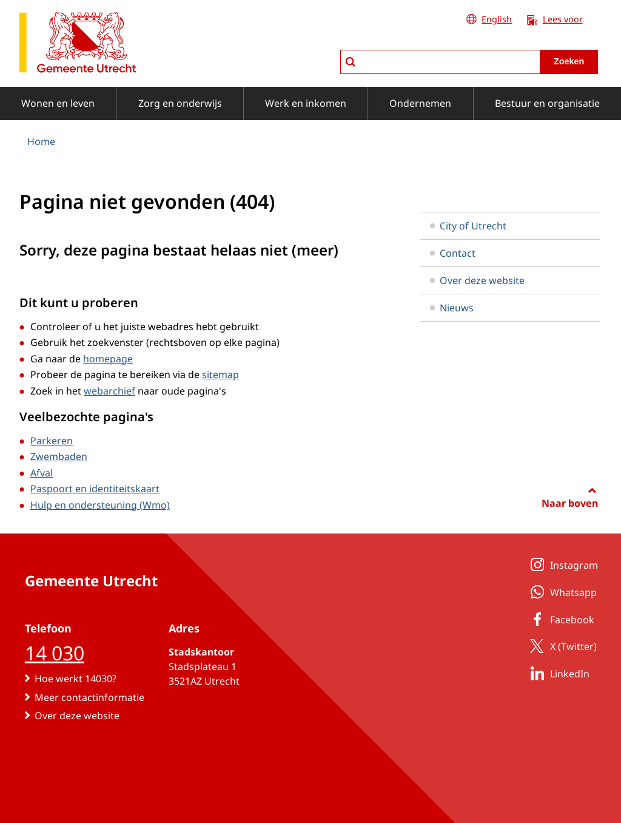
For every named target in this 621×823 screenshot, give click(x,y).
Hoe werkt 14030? (75, 678)
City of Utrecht (468, 225)
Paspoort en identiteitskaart (94, 488)
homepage (108, 358)
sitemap (220, 374)
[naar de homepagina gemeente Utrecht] (77, 44)
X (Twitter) (561, 645)
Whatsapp (561, 591)
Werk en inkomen (305, 103)
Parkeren (51, 440)
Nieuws (452, 307)
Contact (452, 253)
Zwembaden (58, 456)
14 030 (54, 653)
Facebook (560, 619)
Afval (41, 472)
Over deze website (477, 280)
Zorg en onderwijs (180, 103)
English (497, 19)
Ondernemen (420, 103)
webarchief (109, 391)
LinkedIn (557, 673)
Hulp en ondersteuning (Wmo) (100, 505)
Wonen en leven (58, 103)
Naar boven (570, 503)
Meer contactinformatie (89, 697)
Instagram (562, 564)
